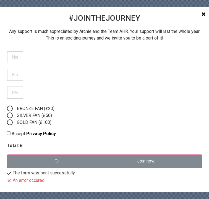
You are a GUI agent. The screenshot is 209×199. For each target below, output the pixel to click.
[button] (104, 161)
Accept (34, 133)
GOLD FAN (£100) (34, 122)
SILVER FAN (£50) (34, 115)
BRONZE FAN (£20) (35, 108)
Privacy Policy (41, 133)
